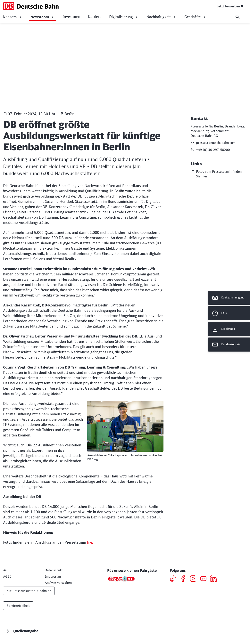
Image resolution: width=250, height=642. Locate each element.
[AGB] (6, 570)
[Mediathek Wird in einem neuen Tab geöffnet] (229, 329)
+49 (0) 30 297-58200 (210, 150)
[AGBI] (7, 576)
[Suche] (237, 16)
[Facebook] (184, 579)
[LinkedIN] (215, 579)
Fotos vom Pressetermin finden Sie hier (216, 173)
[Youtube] (204, 579)
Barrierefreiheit (18, 606)
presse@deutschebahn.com (213, 143)
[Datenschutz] (54, 570)
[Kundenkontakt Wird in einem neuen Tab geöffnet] (229, 344)
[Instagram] (194, 579)
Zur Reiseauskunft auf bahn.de (28, 591)
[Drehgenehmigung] (229, 298)
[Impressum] (53, 576)
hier (90, 542)
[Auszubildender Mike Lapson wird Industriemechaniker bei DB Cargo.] (125, 426)
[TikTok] (174, 579)
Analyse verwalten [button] (58, 583)
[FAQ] (229, 313)
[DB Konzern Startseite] (31, 6)
